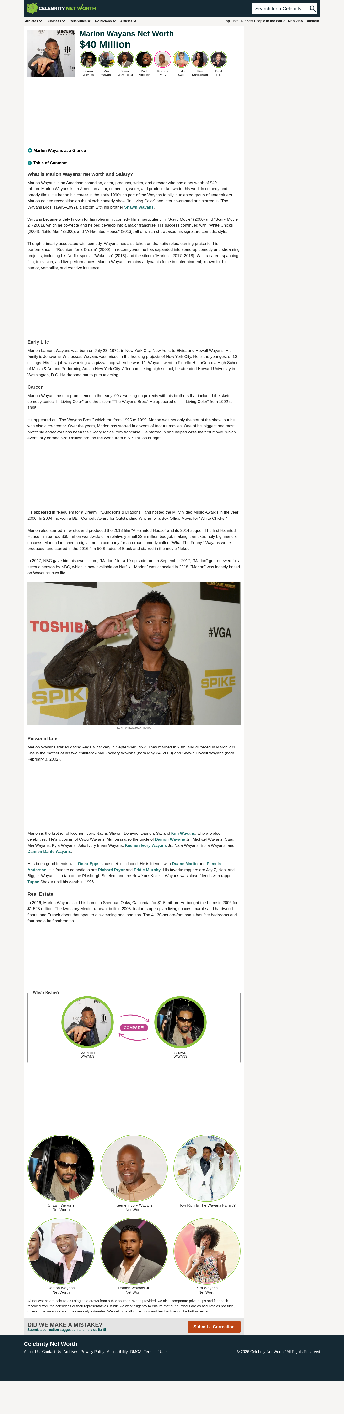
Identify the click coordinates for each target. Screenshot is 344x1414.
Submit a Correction (214, 1326)
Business (55, 21)
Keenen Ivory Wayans (146, 845)
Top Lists (231, 21)
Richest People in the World (263, 21)
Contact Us (51, 1352)
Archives (71, 1352)
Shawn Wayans (139, 207)
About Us (32, 1352)
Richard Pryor (111, 870)
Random (312, 21)
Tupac (33, 882)
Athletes (33, 21)
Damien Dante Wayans (49, 851)
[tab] (134, 150)
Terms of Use (155, 1352)
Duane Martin (185, 863)
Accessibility (117, 1352)
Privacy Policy (93, 1352)
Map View (295, 21)
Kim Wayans (183, 833)
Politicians (105, 21)
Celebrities (80, 21)
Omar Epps (89, 863)
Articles (128, 21)
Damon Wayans (170, 839)
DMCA (135, 1352)
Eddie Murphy (147, 870)
